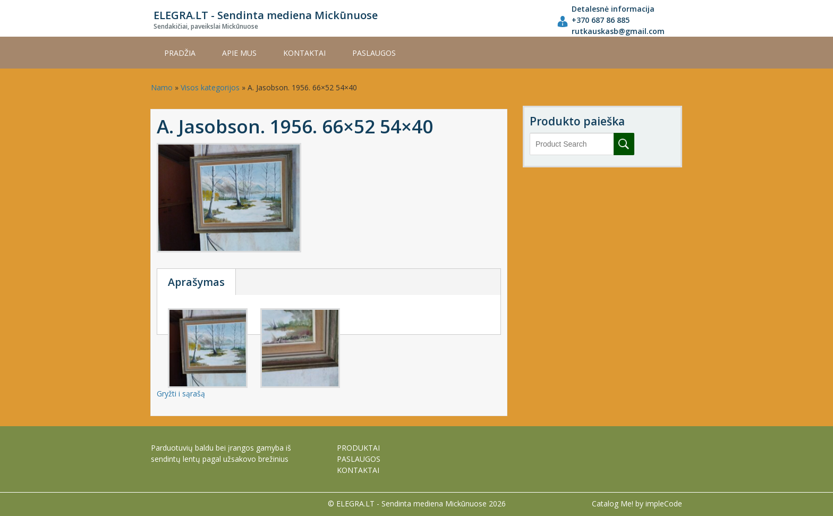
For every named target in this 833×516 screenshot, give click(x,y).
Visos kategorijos (210, 87)
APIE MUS (239, 53)
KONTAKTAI (304, 53)
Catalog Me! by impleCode (637, 503)
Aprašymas (196, 282)
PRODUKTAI (358, 448)
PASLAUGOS (374, 53)
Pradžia (180, 53)
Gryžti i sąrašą (181, 393)
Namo (162, 87)
